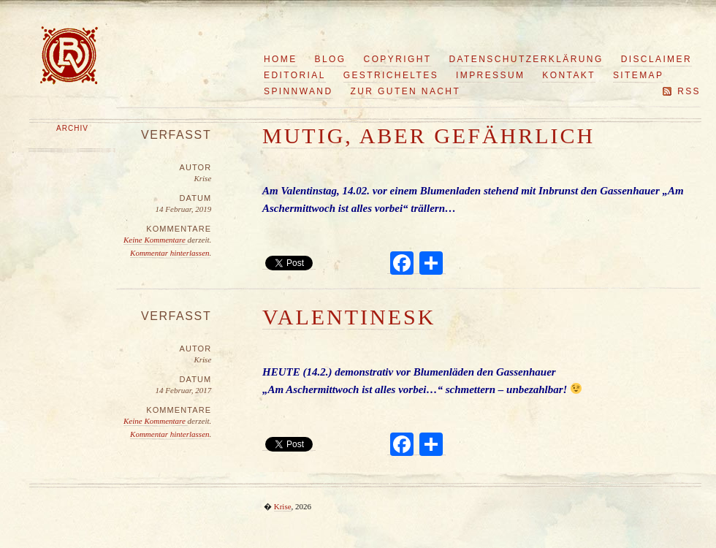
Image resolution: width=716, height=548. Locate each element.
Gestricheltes (390, 75)
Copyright (398, 59)
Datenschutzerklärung (526, 59)
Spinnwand (298, 91)
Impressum (490, 75)
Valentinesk (348, 317)
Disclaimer (656, 59)
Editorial (295, 75)
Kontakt (568, 75)
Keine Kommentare (155, 239)
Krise (283, 506)
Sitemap (638, 75)
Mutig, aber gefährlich (428, 135)
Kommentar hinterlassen (169, 252)
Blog (330, 59)
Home (280, 59)
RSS (689, 91)
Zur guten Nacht (406, 91)
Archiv (72, 128)
